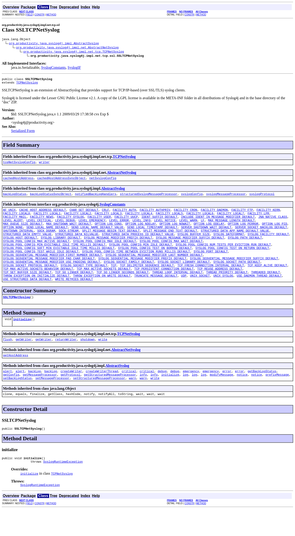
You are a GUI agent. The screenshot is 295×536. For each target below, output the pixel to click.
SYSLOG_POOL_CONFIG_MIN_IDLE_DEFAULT (140, 256)
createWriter (71, 393)
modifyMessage (221, 397)
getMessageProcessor (40, 397)
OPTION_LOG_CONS (108, 231)
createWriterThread (102, 393)
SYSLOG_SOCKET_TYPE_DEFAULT (84, 281)
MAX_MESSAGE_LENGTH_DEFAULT (231, 227)
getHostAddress (15, 376)
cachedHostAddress (18, 181)
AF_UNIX (9, 215)
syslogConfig (192, 198)
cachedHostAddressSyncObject (61, 181)
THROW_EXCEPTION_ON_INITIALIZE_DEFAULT (36, 293)
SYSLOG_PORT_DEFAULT (211, 264)
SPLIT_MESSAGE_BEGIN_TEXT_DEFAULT (111, 239)
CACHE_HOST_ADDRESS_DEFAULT (42, 215)
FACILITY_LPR (258, 219)
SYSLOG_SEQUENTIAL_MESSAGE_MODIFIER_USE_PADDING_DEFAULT (51, 277)
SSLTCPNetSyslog (16, 316)
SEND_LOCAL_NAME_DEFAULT (47, 235)
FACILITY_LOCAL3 (108, 219)
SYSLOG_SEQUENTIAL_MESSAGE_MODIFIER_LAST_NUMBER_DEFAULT (154, 269)
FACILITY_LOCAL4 (138, 219)
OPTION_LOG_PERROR (243, 231)
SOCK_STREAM (69, 239)
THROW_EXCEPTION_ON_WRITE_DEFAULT (102, 293)
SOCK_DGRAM (46, 239)
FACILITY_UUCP (126, 223)
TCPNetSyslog (27, 84)
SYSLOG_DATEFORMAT (228, 244)
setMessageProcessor (52, 401)
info (143, 397)
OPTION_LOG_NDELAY (140, 231)
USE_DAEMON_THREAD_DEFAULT (259, 293)
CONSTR (39, 14)
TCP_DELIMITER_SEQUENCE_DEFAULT (147, 281)
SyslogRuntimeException (63, 488)
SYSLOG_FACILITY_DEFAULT (268, 244)
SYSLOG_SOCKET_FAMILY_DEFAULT (129, 277)
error (226, 393)
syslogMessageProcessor (226, 198)
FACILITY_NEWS (41, 223)
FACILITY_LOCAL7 (230, 219)
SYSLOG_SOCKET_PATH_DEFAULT (236, 277)
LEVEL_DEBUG (65, 227)
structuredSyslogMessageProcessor (148, 198)
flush (7, 360)
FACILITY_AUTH (124, 215)
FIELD (29, 14)
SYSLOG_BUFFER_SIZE (193, 244)
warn (132, 401)
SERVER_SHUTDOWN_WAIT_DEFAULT (206, 235)
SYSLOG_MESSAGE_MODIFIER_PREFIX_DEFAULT (118, 248)
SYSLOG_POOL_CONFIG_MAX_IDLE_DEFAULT (104, 252)
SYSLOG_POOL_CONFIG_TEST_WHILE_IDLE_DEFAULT (41, 264)
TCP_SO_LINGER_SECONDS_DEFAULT (123, 289)
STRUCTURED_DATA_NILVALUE (76, 244)
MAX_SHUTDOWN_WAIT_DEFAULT (68, 231)
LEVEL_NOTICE (165, 227)
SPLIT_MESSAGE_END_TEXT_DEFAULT (170, 239)
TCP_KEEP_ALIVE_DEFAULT (267, 281)
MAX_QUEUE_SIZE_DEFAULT (23, 231)
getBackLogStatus (262, 393)
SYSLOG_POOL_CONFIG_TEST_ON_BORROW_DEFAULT (155, 260)
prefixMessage (277, 397)
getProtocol (70, 397)
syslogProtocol (261, 198)
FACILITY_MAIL (14, 223)
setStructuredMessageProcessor (99, 401)
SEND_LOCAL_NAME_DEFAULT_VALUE (97, 235)
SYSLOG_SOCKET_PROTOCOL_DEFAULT (30, 281)
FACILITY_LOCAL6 (199, 219)
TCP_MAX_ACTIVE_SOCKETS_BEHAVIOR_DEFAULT (38, 285)
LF (202, 227)
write (102, 360)
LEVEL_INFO (141, 227)
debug (162, 393)
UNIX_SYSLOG (223, 293)
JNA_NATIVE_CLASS (272, 223)
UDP (183, 293)
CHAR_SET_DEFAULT (84, 215)
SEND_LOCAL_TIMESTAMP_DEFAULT (152, 235)
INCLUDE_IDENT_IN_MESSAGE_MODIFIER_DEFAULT (218, 223)
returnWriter (66, 360)
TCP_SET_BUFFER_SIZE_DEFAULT (27, 289)
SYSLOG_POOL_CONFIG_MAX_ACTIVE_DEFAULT (36, 252)
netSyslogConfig (102, 181)
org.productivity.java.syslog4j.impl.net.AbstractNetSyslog (67, 48)
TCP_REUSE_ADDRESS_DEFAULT (219, 285)
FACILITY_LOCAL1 (47, 219)
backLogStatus (14, 198)
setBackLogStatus (17, 401)
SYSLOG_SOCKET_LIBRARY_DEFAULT (184, 277)
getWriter (24, 360)
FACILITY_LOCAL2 (77, 219)
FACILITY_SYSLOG (70, 223)
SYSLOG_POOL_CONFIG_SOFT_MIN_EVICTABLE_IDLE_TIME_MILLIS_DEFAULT (59, 260)
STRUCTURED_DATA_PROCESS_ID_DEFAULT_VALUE (138, 244)
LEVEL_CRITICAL (38, 227)
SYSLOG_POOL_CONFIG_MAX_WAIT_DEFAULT (171, 252)
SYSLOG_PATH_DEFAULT (245, 248)
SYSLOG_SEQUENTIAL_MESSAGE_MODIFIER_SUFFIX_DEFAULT (234, 273)
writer (44, 165)
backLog (34, 393)
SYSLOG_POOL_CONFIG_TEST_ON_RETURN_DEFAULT (232, 260)
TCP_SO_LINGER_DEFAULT (74, 289)
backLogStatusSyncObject (50, 198)
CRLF (105, 215)
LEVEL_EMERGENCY (92, 227)
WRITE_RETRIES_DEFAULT (74, 298)
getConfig (11, 397)
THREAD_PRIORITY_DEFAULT (226, 289)
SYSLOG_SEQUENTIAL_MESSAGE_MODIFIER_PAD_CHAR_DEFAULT (49, 273)
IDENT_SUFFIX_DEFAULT (159, 223)
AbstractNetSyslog (121, 175)
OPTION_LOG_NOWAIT (174, 231)
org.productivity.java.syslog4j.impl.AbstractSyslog (54, 44)
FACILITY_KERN (268, 215)
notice (242, 397)
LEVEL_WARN (188, 227)
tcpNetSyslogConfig (19, 165)
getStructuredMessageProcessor (110, 397)
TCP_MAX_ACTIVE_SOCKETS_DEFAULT (104, 285)
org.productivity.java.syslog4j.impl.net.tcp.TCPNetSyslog (73, 52)
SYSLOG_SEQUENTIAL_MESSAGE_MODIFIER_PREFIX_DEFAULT (142, 273)
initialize (22, 339)
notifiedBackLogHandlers (95, 198)
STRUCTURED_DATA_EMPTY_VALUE (27, 244)
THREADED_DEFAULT (265, 289)
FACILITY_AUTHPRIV (155, 215)
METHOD (51, 14)
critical (129, 393)
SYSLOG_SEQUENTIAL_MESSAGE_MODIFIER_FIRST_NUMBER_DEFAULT (52, 269)
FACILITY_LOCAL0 (16, 219)
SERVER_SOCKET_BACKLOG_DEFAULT (261, 235)
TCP (113, 281)
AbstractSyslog (113, 192)
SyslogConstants (53, 68)
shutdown (87, 360)
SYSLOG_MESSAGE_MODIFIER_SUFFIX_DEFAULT (190, 248)
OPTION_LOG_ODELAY (209, 231)
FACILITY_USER (99, 223)
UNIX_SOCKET (200, 293)
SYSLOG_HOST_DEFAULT (20, 248)
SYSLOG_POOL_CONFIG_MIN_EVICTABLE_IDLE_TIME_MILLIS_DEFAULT (54, 256)
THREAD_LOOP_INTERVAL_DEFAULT (177, 289)
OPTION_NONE (13, 235)
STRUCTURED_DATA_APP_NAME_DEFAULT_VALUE (235, 239)
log (185, 397)
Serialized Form (23, 133)
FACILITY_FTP (242, 215)
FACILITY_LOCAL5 (169, 219)
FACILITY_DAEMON (214, 215)
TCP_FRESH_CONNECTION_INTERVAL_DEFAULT (210, 281)
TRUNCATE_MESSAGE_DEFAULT (155, 293)
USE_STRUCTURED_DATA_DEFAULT (27, 298)
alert (7, 393)
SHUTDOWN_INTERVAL (18, 239)
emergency (191, 393)
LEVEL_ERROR (119, 227)
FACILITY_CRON (185, 215)
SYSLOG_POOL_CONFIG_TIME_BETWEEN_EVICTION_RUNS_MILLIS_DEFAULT (136, 264)
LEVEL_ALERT (13, 227)
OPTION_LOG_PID (274, 231)
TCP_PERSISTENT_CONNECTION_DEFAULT (163, 285)
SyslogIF (74, 68)
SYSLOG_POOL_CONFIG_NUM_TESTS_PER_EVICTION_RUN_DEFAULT (223, 256)
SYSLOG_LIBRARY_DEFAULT (60, 248)
